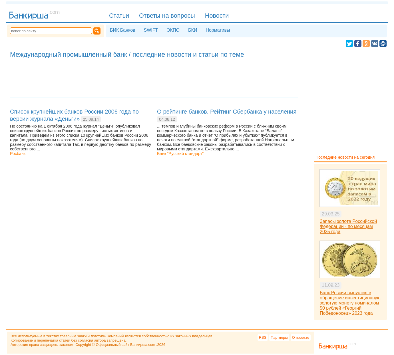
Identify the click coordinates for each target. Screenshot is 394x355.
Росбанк (17, 153)
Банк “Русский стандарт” (180, 153)
